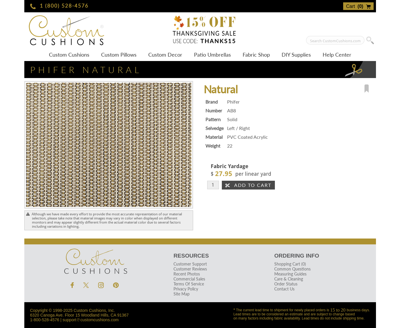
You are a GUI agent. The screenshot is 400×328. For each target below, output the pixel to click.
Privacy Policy (185, 288)
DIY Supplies (296, 54)
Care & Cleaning (288, 278)
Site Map (181, 293)
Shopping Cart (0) (290, 263)
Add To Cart (248, 185)
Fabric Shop (256, 54)
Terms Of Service (188, 283)
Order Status (285, 283)
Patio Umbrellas (212, 54)
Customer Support (190, 263)
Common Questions (292, 268)
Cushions (95, 259)
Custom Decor (165, 54)
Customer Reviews (190, 268)
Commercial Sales (189, 278)
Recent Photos (186, 273)
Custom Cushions (69, 54)
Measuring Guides (290, 273)
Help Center (337, 54)
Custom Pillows (119, 54)
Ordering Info (296, 256)
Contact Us (284, 288)
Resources (191, 256)
